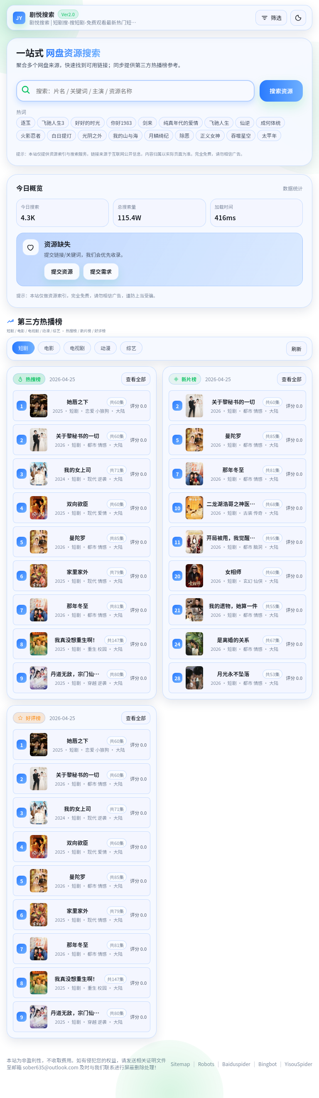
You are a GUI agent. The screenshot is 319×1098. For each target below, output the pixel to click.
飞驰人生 (219, 122)
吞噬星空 (241, 135)
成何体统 (270, 122)
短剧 (23, 347)
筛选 (271, 18)
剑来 (147, 122)
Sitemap (180, 1063)
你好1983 (121, 122)
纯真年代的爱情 (180, 122)
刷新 (297, 348)
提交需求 (101, 271)
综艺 (131, 347)
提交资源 (62, 271)
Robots (206, 1063)
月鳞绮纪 (159, 135)
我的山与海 (125, 135)
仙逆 (245, 122)
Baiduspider (236, 1063)
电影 (49, 347)
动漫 (105, 347)
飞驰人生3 (53, 122)
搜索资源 (281, 91)
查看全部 (136, 378)
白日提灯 (61, 135)
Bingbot (267, 1063)
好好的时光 (87, 122)
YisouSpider (298, 1063)
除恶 (184, 135)
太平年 (269, 135)
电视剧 (77, 347)
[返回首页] (75, 18)
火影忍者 (31, 135)
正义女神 (210, 135)
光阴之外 (92, 135)
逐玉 (26, 122)
